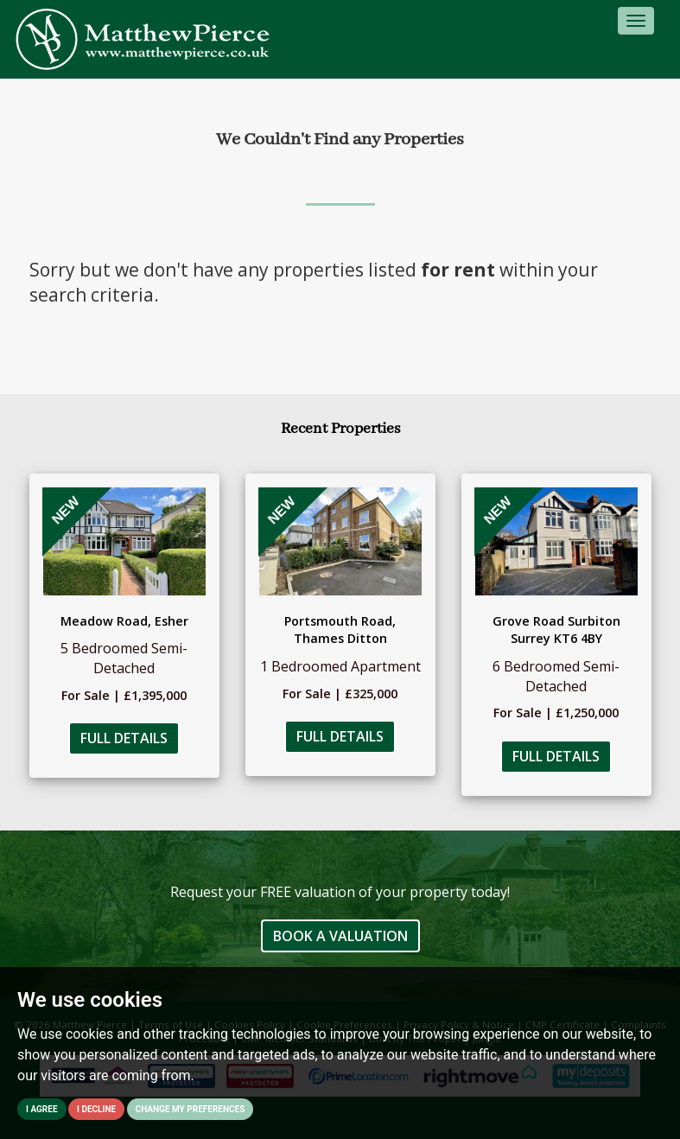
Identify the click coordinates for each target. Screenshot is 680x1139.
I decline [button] (96, 1109)
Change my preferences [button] (190, 1109)
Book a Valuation (340, 935)
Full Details (124, 738)
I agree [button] (42, 1109)
